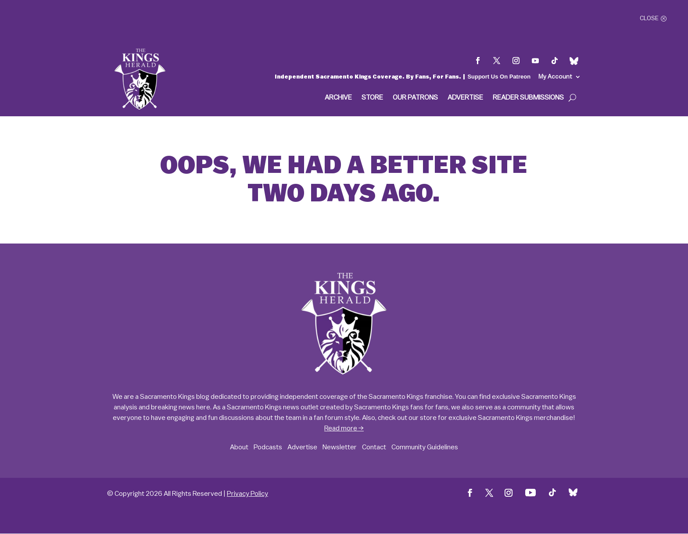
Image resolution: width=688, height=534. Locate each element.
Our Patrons (415, 97)
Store (372, 97)
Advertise (465, 97)
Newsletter (339, 447)
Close (649, 18)
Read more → (344, 428)
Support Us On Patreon (498, 76)
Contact (374, 447)
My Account (555, 77)
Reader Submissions (528, 97)
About (239, 447)
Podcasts (268, 447)
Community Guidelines (424, 447)
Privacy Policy (247, 493)
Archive (338, 97)
